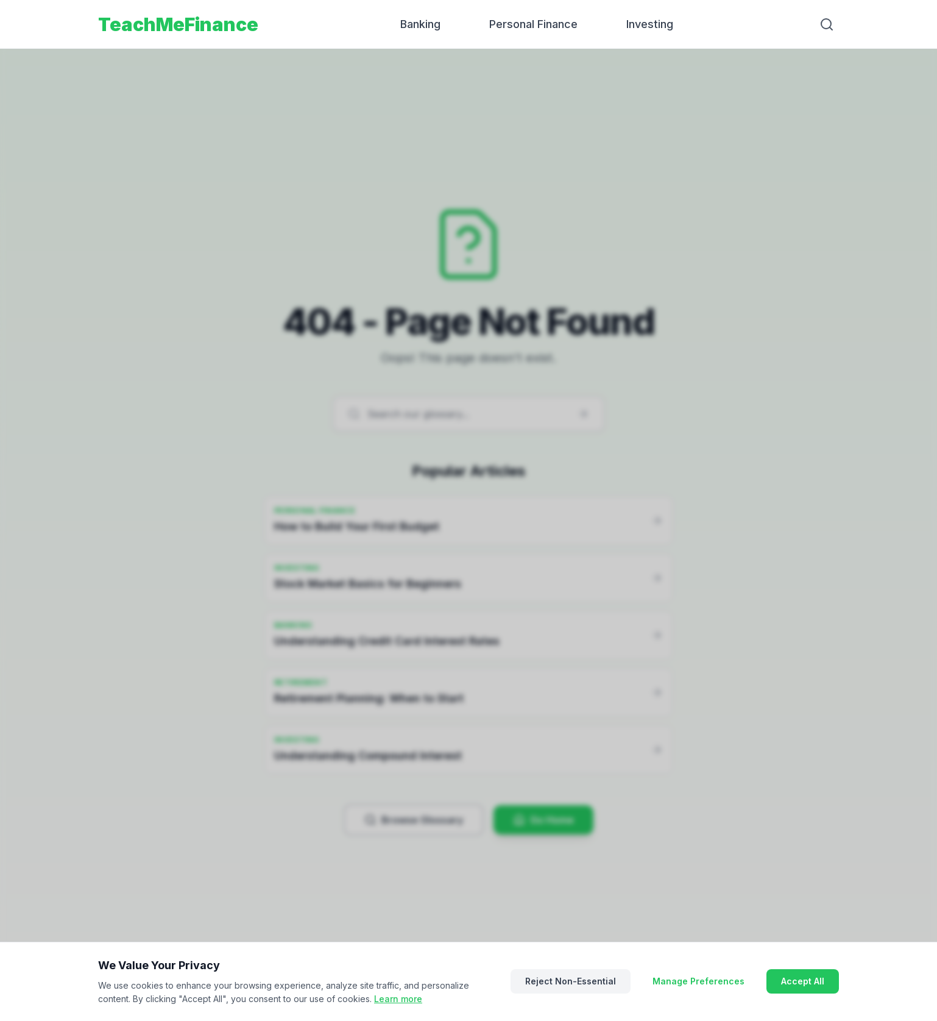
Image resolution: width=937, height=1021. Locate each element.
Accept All (802, 981)
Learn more (398, 999)
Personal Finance (533, 24)
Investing (649, 24)
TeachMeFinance (178, 24)
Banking (420, 24)
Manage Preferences (698, 981)
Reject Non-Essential (570, 981)
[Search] (827, 24)
